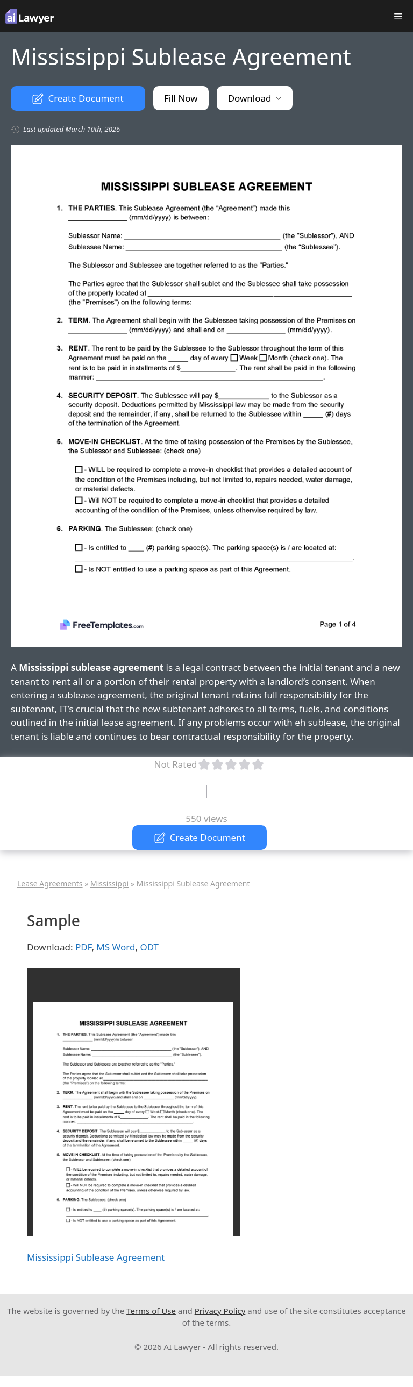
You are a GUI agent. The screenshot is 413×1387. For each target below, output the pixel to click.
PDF (83, 947)
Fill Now (181, 98)
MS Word (115, 947)
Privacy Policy (220, 1310)
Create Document (77, 98)
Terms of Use (151, 1310)
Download (254, 98)
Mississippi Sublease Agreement (96, 1257)
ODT (149, 947)
